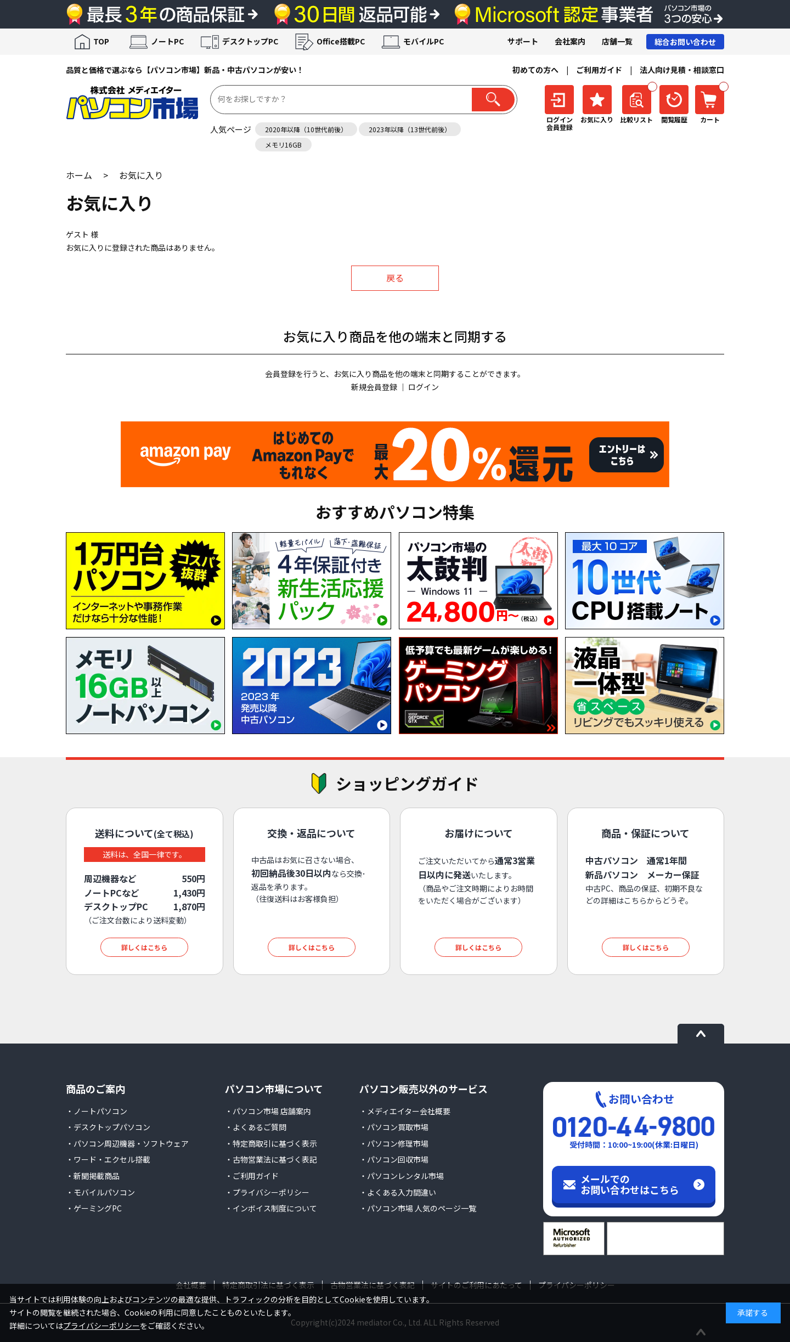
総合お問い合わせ (685, 41)
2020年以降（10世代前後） (306, 129)
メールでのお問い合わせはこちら (629, 1184)
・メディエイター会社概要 (404, 1111)
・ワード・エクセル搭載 (108, 1159)
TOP (101, 41)
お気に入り (141, 175)
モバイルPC (423, 41)
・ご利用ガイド (252, 1175)
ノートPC (167, 41)
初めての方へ (535, 69)
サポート (522, 41)
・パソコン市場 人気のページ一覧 (417, 1208)
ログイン (423, 386)
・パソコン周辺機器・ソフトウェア (127, 1143)
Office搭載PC (341, 41)
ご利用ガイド (599, 69)
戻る (395, 277)
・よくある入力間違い (397, 1192)
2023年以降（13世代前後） (410, 129)
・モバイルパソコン (100, 1192)
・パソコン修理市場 (393, 1143)
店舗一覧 (617, 41)
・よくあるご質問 (255, 1126)
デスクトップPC (250, 41)
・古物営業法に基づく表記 (271, 1159)
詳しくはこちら (144, 947)
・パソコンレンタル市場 (401, 1175)
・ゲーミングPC (94, 1208)
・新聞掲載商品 (93, 1175)
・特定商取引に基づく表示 (271, 1143)
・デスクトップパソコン (108, 1126)
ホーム (79, 175)
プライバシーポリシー (101, 1325)
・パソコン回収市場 (393, 1159)
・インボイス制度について (271, 1208)
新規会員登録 (374, 386)
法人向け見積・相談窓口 (682, 69)
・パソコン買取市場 (393, 1126)
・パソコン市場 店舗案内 (268, 1111)
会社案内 (570, 41)
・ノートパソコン (96, 1111)
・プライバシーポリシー (267, 1192)
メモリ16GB (283, 144)
